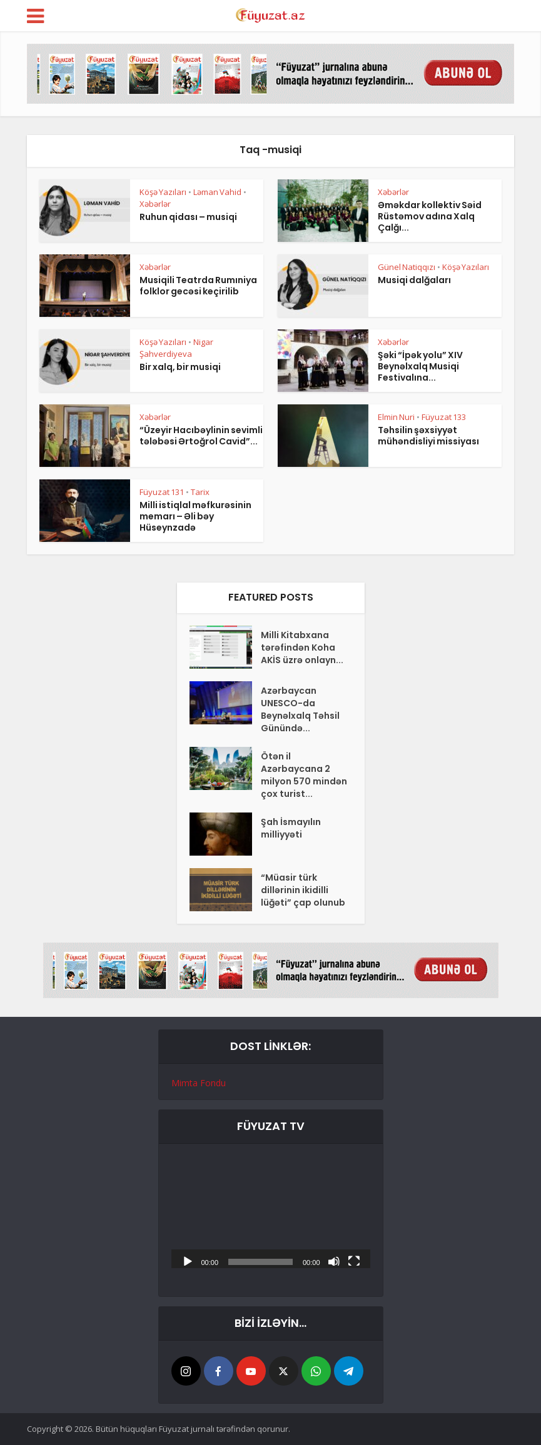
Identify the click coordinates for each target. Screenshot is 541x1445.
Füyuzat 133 (444, 416)
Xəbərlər (155, 203)
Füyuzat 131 (161, 492)
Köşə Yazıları (162, 192)
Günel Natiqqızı (406, 266)
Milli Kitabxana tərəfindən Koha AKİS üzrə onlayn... (302, 647)
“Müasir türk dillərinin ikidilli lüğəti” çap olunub (303, 890)
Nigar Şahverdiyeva (176, 347)
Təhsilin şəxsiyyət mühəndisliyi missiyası (428, 436)
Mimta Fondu (198, 1083)
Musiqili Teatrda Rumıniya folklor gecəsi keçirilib (198, 286)
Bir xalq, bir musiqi (180, 367)
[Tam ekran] (354, 1261)
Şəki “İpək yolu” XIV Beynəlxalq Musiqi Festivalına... (420, 366)
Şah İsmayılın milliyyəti (291, 828)
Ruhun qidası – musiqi (188, 217)
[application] (270, 1212)
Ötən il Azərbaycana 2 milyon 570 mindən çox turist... (304, 775)
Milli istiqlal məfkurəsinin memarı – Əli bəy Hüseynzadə (195, 516)
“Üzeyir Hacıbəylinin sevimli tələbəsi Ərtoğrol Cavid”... (201, 436)
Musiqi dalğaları (414, 280)
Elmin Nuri (396, 416)
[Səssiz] (334, 1261)
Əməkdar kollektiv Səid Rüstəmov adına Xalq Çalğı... (430, 216)
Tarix (200, 492)
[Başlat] (187, 1261)
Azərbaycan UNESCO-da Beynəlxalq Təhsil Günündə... (300, 709)
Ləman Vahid (217, 192)
